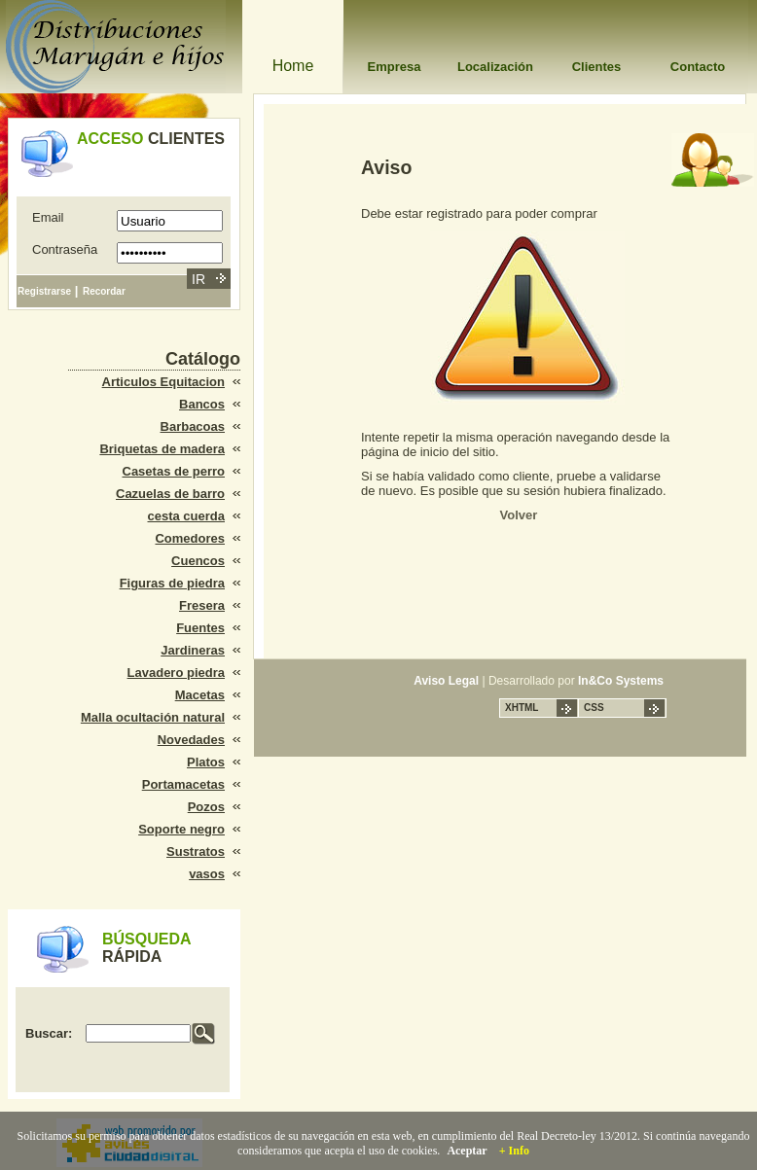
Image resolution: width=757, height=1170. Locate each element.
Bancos (202, 404)
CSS (594, 707)
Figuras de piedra (172, 583)
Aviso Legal (446, 681)
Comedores (190, 538)
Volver (519, 515)
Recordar (104, 291)
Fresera (202, 605)
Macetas (200, 695)
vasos (207, 874)
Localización (495, 66)
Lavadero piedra (176, 672)
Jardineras (193, 650)
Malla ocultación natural (153, 717)
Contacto (697, 66)
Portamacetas (183, 784)
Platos (206, 762)
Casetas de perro (174, 471)
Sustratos (195, 851)
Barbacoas (193, 426)
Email (48, 217)
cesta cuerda (187, 516)
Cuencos (198, 560)
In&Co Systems (621, 681)
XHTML (521, 707)
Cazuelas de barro (170, 493)
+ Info (514, 1150)
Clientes (597, 66)
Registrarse (44, 291)
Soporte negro (181, 829)
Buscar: (48, 1033)
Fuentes (200, 627)
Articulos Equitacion (163, 381)
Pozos (206, 806)
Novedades (191, 739)
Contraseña (64, 249)
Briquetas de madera (162, 449)
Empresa (394, 66)
